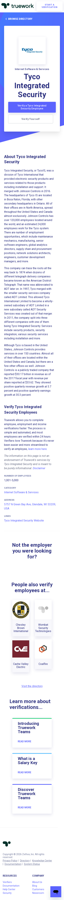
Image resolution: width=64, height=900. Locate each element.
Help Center (9, 889)
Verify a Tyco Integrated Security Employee (32, 107)
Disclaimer (39, 468)
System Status (32, 864)
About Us (37, 882)
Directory (25, 860)
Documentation (13, 864)
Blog (34, 885)
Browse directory (18, 19)
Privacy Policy (10, 860)
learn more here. (37, 449)
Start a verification (49, 6)
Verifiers (7, 882)
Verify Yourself (31, 119)
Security (7, 893)
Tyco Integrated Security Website (24, 520)
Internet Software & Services (21, 492)
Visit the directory (32, 686)
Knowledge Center (42, 860)
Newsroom (38, 893)
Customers (38, 889)
